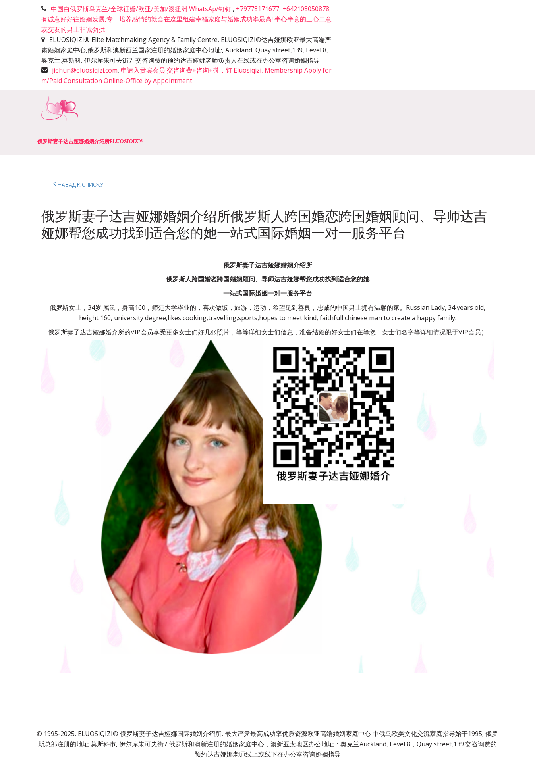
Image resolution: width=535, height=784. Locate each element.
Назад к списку (78, 183)
